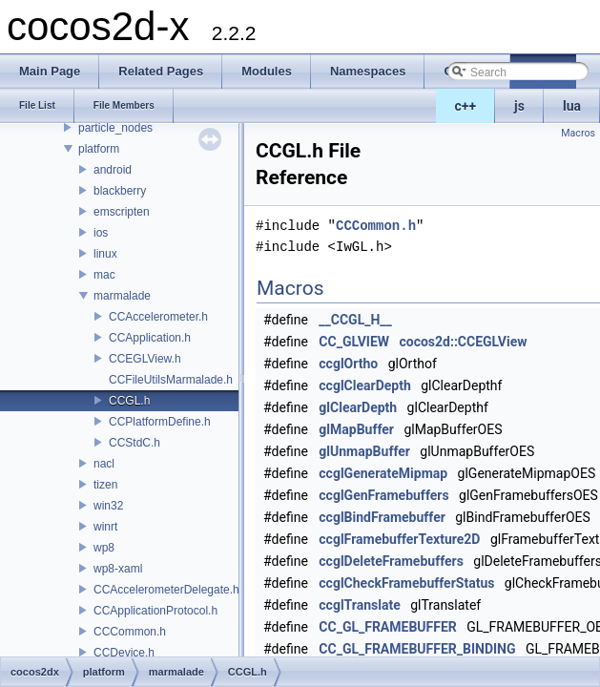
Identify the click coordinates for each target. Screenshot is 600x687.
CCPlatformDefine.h (160, 421)
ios (100, 232)
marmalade (122, 295)
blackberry (119, 191)
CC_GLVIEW (354, 341)
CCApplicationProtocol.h (155, 610)
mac (104, 274)
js (519, 106)
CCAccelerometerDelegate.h (166, 589)
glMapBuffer (356, 429)
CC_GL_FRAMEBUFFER (387, 627)
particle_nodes (115, 128)
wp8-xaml (117, 568)
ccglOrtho (348, 363)
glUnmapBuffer (364, 451)
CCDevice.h (124, 652)
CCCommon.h (129, 631)
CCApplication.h (150, 337)
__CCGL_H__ (355, 319)
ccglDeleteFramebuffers (391, 561)
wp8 (103, 547)
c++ (466, 106)
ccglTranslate (359, 605)
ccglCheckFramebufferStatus (406, 583)
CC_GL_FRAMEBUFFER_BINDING (417, 648)
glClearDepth (358, 407)
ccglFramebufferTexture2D (399, 539)
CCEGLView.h (145, 358)
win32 (108, 505)
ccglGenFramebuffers (383, 495)
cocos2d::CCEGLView (463, 341)
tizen (105, 484)
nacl (103, 463)
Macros (578, 133)
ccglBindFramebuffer (382, 517)
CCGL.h (129, 400)
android (112, 170)
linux (105, 253)
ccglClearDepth (364, 385)
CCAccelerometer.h (158, 316)
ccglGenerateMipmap (383, 473)
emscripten (121, 212)
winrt (105, 526)
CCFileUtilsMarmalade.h (171, 379)
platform (98, 149)
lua (572, 106)
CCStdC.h (134, 442)
